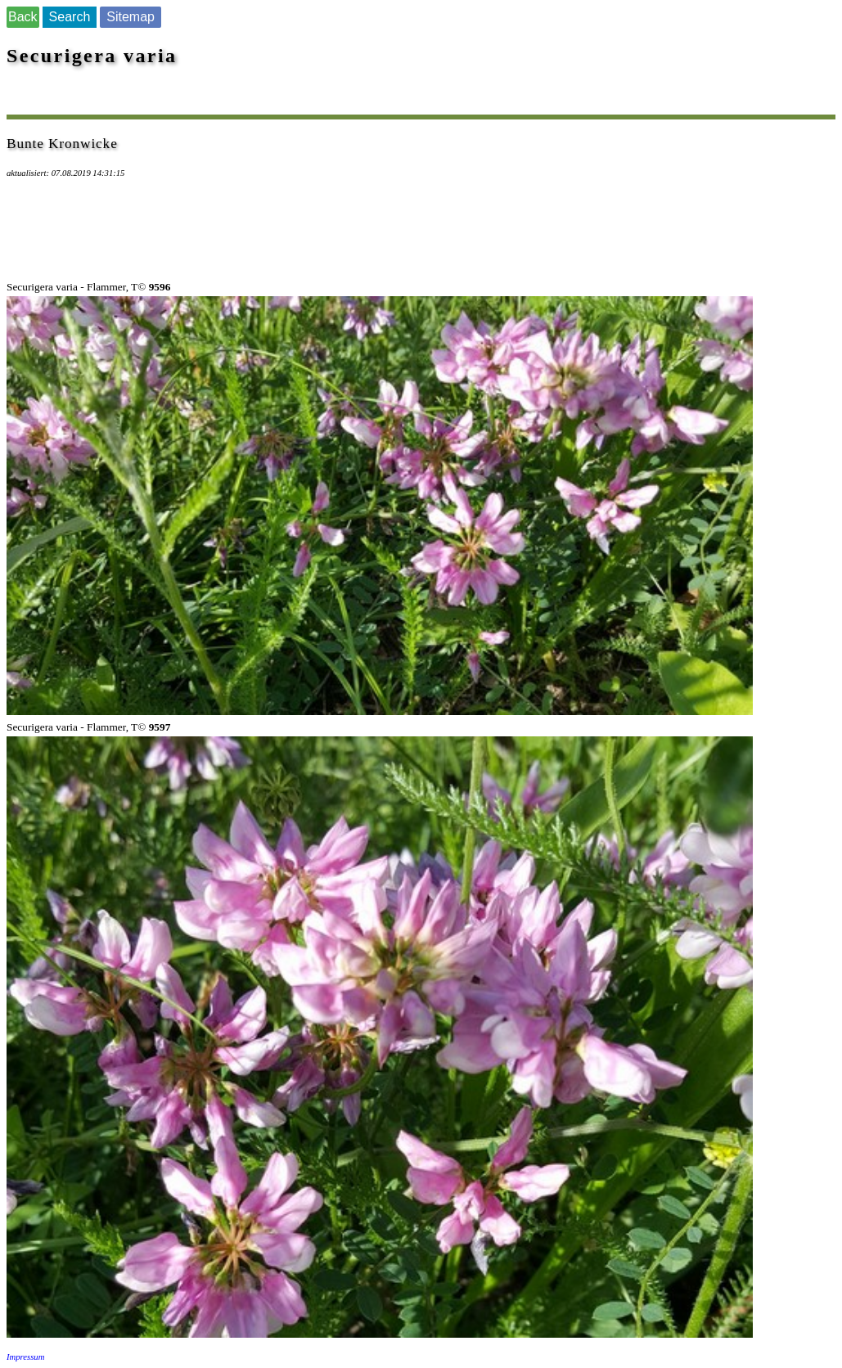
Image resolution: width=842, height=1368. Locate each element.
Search (70, 17)
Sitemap (130, 17)
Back (23, 17)
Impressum (25, 1356)
